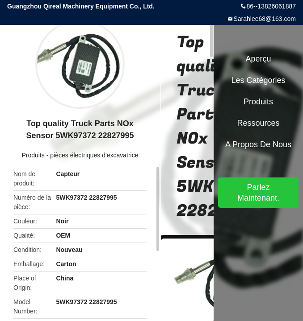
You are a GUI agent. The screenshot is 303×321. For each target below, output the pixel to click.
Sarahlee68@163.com (264, 18)
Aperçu (258, 58)
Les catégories (258, 80)
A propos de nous (258, 144)
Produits (32, 155)
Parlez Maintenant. (258, 192)
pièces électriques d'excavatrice (94, 155)
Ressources (258, 123)
